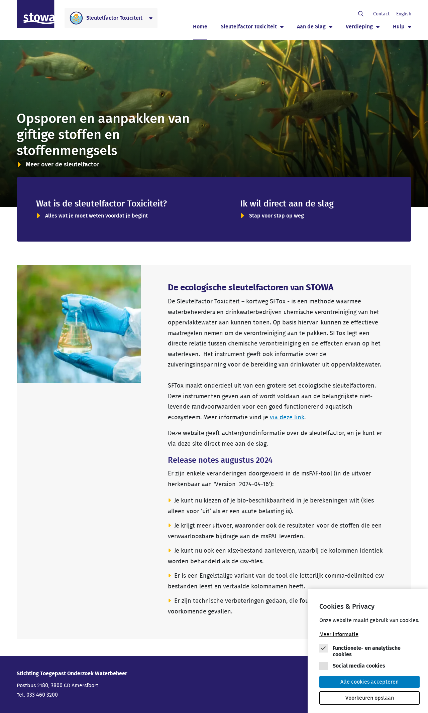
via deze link (287, 418)
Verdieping (359, 26)
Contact (381, 14)
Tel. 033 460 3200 (37, 695)
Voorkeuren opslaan (369, 698)
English (403, 14)
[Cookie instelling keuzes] (369, 653)
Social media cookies (359, 666)
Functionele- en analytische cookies (367, 651)
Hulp (399, 26)
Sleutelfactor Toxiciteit (249, 26)
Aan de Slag (311, 26)
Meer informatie (338, 634)
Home (200, 26)
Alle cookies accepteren (369, 682)
